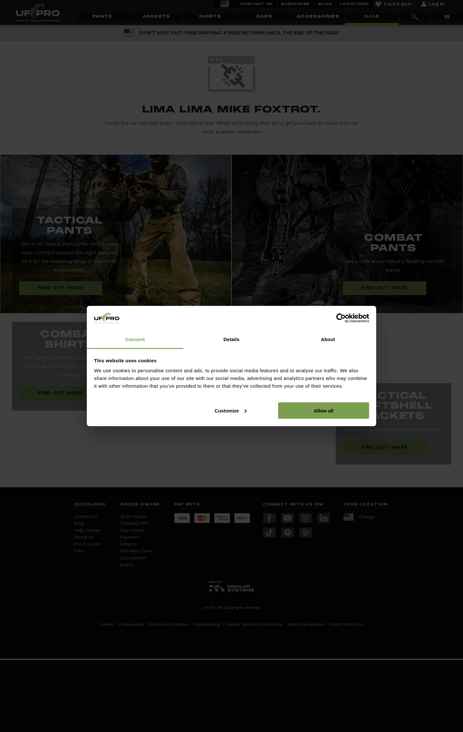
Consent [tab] (135, 339)
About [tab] (328, 339)
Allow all (323, 410)
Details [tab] (231, 339)
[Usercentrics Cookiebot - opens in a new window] (341, 318)
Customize (231, 410)
